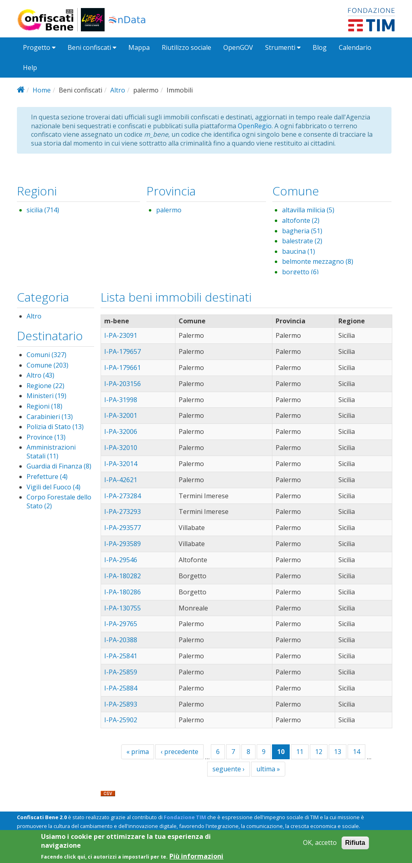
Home (42, 90)
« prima (137, 751)
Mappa (139, 47)
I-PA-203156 (122, 383)
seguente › (228, 768)
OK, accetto (320, 845)
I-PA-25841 (120, 655)
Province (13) (46, 437)
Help (30, 67)
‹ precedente (179, 751)
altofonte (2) (300, 220)
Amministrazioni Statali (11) (51, 451)
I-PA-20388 (120, 639)
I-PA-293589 (122, 543)
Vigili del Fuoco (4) (53, 487)
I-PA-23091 (120, 335)
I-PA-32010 (120, 447)
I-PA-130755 (122, 608)
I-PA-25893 (120, 704)
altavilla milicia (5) (308, 209)
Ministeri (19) (46, 395)
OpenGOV (238, 47)
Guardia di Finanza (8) (59, 466)
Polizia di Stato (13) (55, 426)
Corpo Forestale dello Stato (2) (59, 501)
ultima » (268, 768)
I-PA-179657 (122, 351)
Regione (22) (45, 385)
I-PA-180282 (122, 575)
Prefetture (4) (47, 476)
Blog (320, 47)
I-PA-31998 (120, 399)
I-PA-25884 (120, 688)
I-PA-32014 (120, 463)
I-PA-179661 (122, 367)
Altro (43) (40, 375)
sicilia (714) (43, 209)
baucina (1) (298, 251)
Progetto (39, 47)
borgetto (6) (300, 271)
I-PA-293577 (122, 527)
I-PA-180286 (122, 592)
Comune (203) (47, 365)
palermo (168, 209)
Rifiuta (355, 845)
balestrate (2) (302, 240)
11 (299, 751)
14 (356, 751)
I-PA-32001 (120, 415)
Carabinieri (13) (50, 416)
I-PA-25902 (120, 719)
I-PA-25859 (120, 672)
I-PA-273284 (122, 495)
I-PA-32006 (120, 431)
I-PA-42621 (120, 479)
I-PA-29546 (120, 559)
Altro (117, 90)
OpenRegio (255, 125)
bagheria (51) (302, 230)
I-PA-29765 (120, 623)
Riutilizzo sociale (186, 47)
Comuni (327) (46, 354)
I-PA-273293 (122, 511)
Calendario (355, 47)
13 (337, 751)
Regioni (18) (44, 406)
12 (318, 751)
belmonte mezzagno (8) (317, 261)
